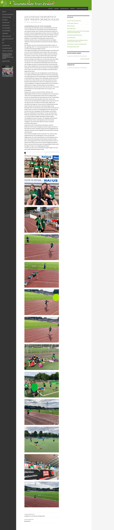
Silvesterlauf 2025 (71, 28)
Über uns (4, 11)
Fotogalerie (4, 19)
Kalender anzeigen (85, 58)
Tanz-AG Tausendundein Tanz (74, 20)
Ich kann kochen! (6, 45)
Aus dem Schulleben (6, 17)
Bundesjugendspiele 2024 (73, 46)
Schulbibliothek (5, 22)
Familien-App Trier (6, 61)
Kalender (56, 8)
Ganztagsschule (6, 25)
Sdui (3, 42)
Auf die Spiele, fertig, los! (73, 23)
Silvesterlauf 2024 (71, 37)
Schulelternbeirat (6, 30)
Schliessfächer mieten (7, 48)
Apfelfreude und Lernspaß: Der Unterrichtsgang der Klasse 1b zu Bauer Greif (78, 31)
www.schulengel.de (6, 36)
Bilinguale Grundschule (7, 14)
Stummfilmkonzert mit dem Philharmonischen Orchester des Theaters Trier (77, 41)
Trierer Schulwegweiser (7, 50)
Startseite (50, 8)
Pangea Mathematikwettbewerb (74, 35)
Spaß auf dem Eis (71, 25)
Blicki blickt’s (41, 520)
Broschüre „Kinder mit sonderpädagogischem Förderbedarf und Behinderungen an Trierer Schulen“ (7, 56)
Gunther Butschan (36, 22)
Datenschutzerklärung (82, 8)
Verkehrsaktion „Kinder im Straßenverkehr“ (77, 44)
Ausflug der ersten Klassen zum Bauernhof (41, 515)
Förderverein (5, 33)
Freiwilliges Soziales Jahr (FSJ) (7, 39)
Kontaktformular (64, 8)
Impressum (72, 8)
